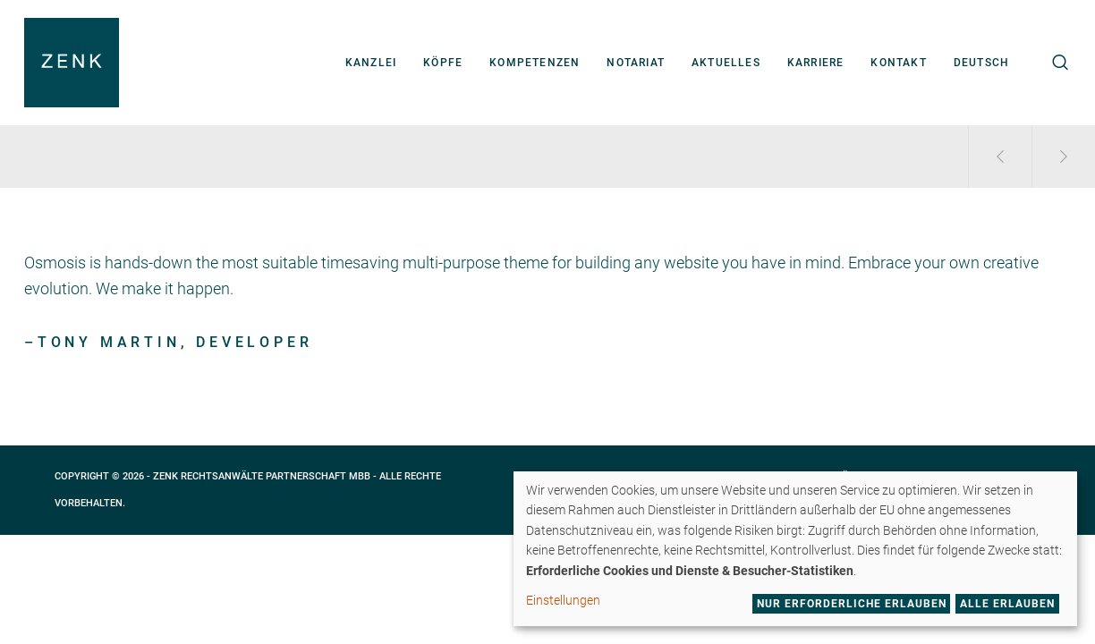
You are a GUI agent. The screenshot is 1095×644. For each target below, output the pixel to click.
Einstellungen (563, 600)
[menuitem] (981, 62)
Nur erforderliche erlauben (851, 603)
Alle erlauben (1007, 603)
